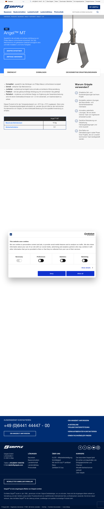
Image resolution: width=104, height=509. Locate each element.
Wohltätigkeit (56, 460)
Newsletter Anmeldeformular (20, 481)
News (56, 1)
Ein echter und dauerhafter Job (86, 460)
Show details (86, 267)
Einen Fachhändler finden (79, 436)
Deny (52, 273)
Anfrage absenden (14, 57)
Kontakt (98, 1)
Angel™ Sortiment (30, 16)
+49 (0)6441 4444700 (16, 463)
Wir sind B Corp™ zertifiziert (61, 463)
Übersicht (11, 72)
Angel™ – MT (40, 16)
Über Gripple (49, 1)
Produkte (14, 16)
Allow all (80, 273)
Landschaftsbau (33, 465)
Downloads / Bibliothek (66, 1)
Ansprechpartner (14, 51)
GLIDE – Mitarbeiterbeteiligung (62, 458)
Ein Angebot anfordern (20, 433)
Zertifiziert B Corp (58, 468)
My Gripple (93, 7)
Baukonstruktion (33, 460)
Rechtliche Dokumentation (54, 507)
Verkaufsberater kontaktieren (82, 431)
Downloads (41, 72)
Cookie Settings (66, 507)
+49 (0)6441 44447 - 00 (37, 1)
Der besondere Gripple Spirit (85, 458)
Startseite (7, 16)
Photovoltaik (32, 468)
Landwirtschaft (33, 463)
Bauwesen (21, 16)
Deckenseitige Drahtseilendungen (81, 72)
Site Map (44, 507)
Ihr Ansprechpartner (79, 1)
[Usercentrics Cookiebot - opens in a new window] (85, 234)
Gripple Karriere (90, 1)
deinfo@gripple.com (15, 465)
